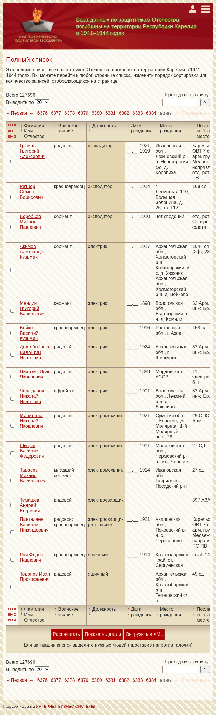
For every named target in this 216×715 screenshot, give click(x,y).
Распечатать (66, 634)
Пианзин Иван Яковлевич (35, 374)
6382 (124, 113)
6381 (110, 113)
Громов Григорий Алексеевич (32, 151)
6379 (83, 113)
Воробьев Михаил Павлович (30, 222)
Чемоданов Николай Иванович (32, 396)
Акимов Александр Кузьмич (31, 252)
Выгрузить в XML (144, 634)
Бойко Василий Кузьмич (29, 333)
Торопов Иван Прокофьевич (35, 576)
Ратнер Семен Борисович (31, 192)
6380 (97, 113)
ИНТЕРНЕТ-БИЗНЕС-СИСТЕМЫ (65, 706)
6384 (151, 113)
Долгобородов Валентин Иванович (35, 352)
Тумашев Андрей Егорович (30, 505)
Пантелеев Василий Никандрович (34, 524)
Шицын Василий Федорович (32, 451)
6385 (165, 113)
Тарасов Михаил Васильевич (33, 475)
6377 (56, 113)
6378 (69, 113)
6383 (137, 113)
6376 (42, 113)
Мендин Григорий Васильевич (33, 308)
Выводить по (20, 102)
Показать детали (103, 634)
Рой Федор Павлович (31, 557)
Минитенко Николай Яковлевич (31, 421)
